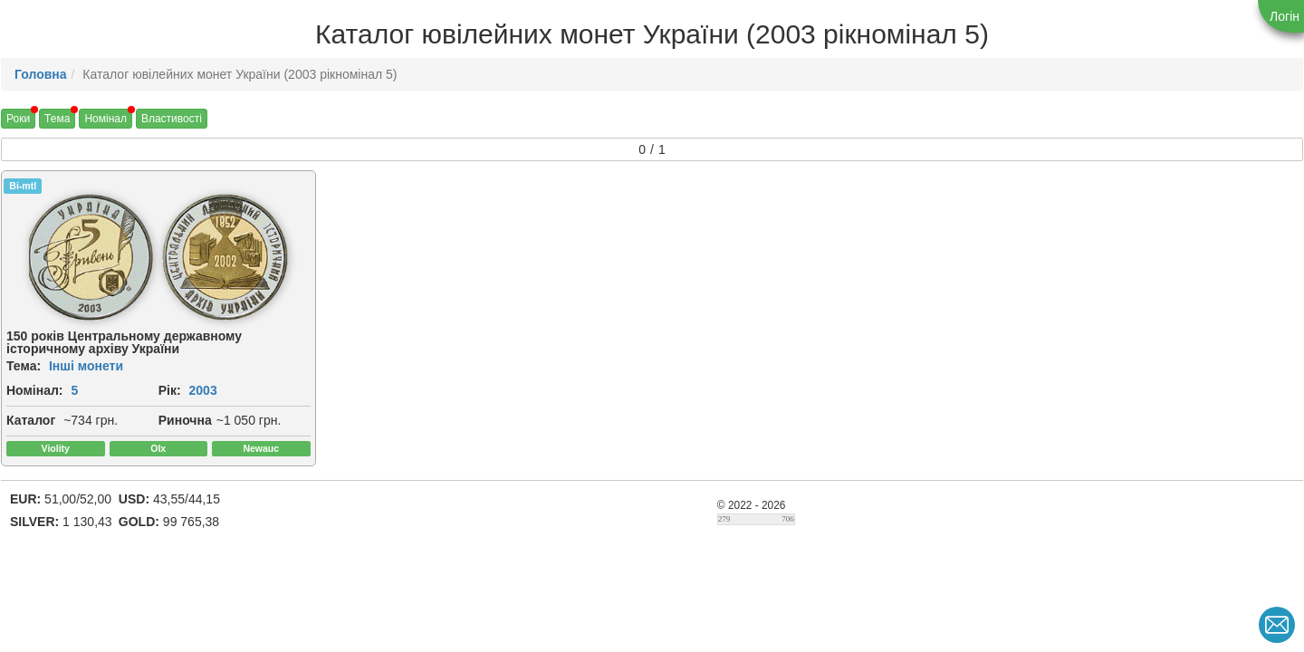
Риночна (185, 420)
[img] (91, 257)
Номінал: (34, 390)
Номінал (105, 118)
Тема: (23, 366)
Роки (18, 118)
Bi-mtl (22, 185)
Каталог (30, 420)
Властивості (171, 118)
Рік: (169, 390)
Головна (40, 74)
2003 (203, 390)
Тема (57, 118)
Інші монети (86, 366)
